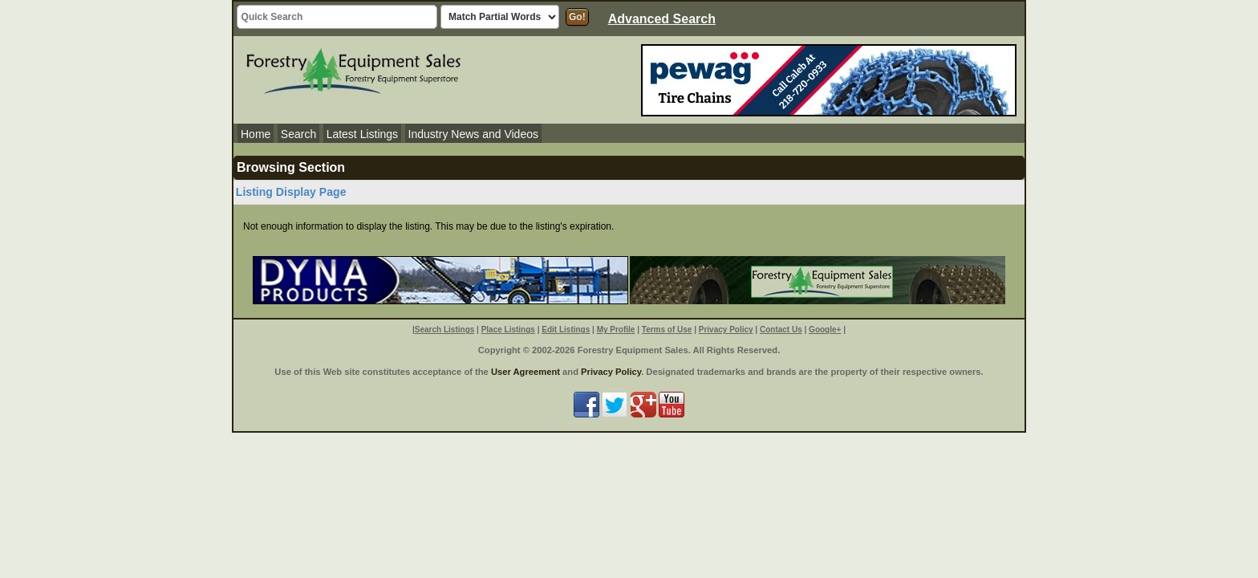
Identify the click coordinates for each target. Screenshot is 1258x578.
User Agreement (525, 372)
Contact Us (781, 329)
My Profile (616, 329)
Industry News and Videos (473, 134)
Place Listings (508, 329)
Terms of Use (667, 329)
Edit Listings (566, 329)
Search (298, 134)
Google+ (825, 329)
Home (255, 134)
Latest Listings (363, 134)
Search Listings (444, 329)
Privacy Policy (726, 329)
